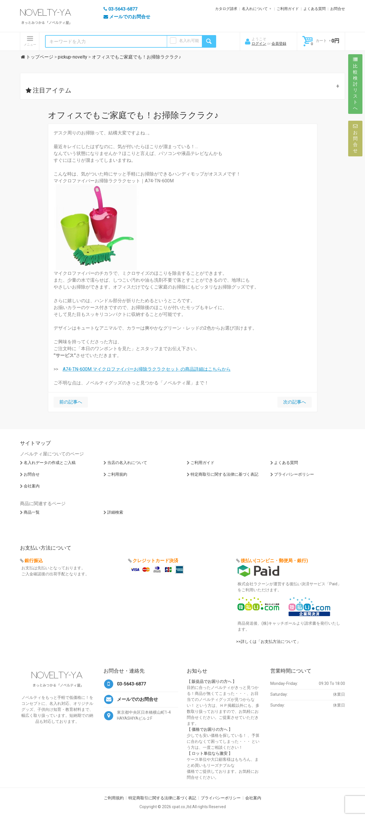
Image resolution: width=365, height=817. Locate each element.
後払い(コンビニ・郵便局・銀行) (274, 560)
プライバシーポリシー (294, 474)
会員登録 (278, 43)
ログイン (259, 43)
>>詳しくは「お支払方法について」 (268, 641)
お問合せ (337, 9)
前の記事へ (70, 402)
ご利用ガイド (288, 9)
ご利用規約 (117, 474)
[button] (182, 86)
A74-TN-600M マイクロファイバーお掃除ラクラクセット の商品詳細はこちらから (147, 369)
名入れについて (255, 9)
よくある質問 (314, 9)
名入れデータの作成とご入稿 (50, 462)
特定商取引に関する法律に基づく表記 (224, 474)
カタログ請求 (226, 9)
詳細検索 (115, 512)
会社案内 (32, 486)
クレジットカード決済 (155, 560)
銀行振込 (34, 560)
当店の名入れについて (127, 462)
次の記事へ (294, 402)
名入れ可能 (189, 40)
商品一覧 (32, 512)
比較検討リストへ (355, 84)
